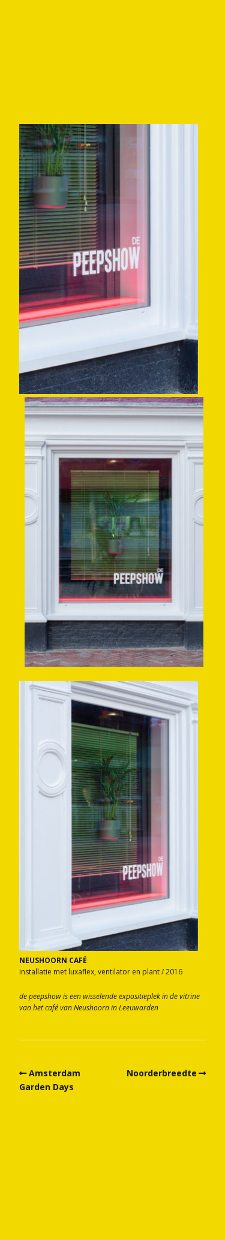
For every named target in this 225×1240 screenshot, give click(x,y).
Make (87, 1207)
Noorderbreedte (162, 1073)
